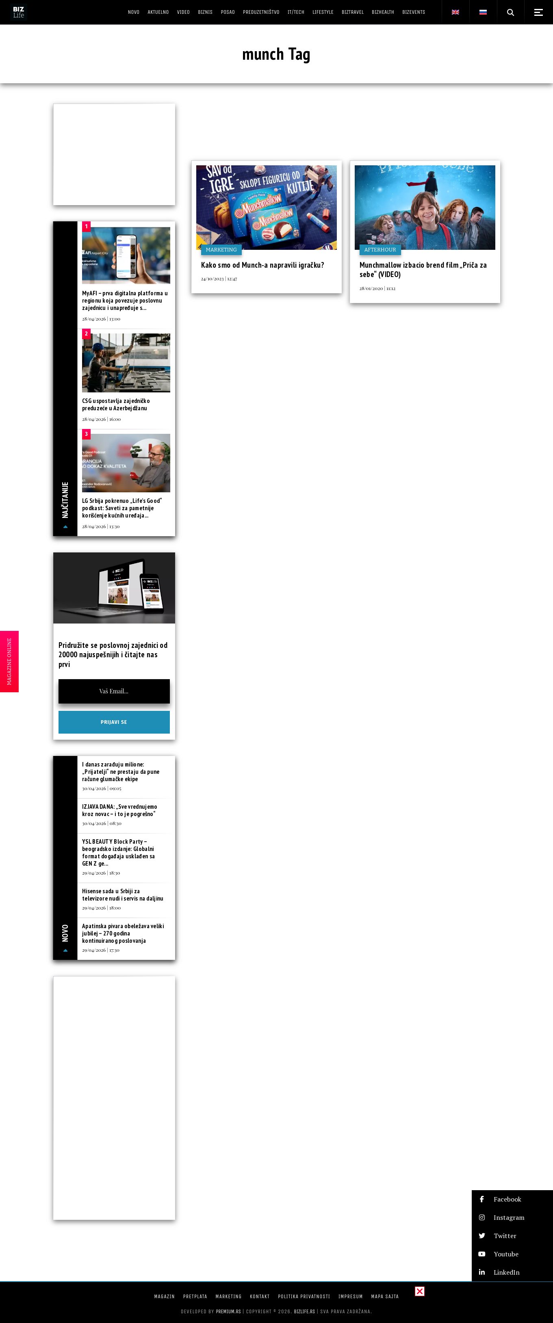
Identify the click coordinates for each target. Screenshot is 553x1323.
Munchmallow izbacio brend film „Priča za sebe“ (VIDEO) (423, 269)
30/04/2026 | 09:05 (101, 788)
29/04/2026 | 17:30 (100, 949)
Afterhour (380, 250)
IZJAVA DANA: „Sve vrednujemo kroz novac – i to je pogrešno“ (119, 810)
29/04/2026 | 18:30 (101, 872)
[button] (512, 1199)
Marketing (221, 250)
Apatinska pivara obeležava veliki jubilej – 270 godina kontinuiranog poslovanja (123, 933)
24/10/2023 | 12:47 (219, 278)
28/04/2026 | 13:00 (101, 318)
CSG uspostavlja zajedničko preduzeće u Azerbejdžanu (116, 404)
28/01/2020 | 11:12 (378, 288)
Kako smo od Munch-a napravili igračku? (262, 265)
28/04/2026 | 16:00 (101, 419)
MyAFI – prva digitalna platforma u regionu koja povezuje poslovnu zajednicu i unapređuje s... (125, 300)
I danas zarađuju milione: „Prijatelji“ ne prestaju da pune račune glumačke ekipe (121, 771)
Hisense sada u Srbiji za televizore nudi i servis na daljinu (123, 894)
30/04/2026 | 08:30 (101, 823)
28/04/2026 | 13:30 (100, 526)
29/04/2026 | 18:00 (101, 907)
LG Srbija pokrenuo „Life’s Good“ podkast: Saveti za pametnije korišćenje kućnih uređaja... (122, 508)
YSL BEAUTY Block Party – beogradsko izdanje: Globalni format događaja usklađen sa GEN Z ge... (118, 852)
